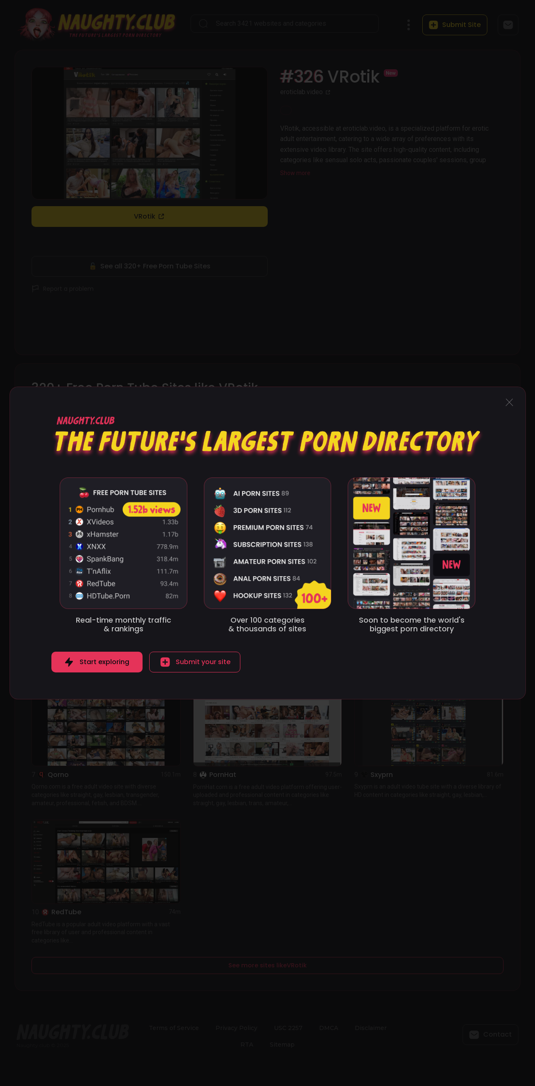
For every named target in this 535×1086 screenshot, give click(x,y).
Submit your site (203, 662)
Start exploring (104, 662)
